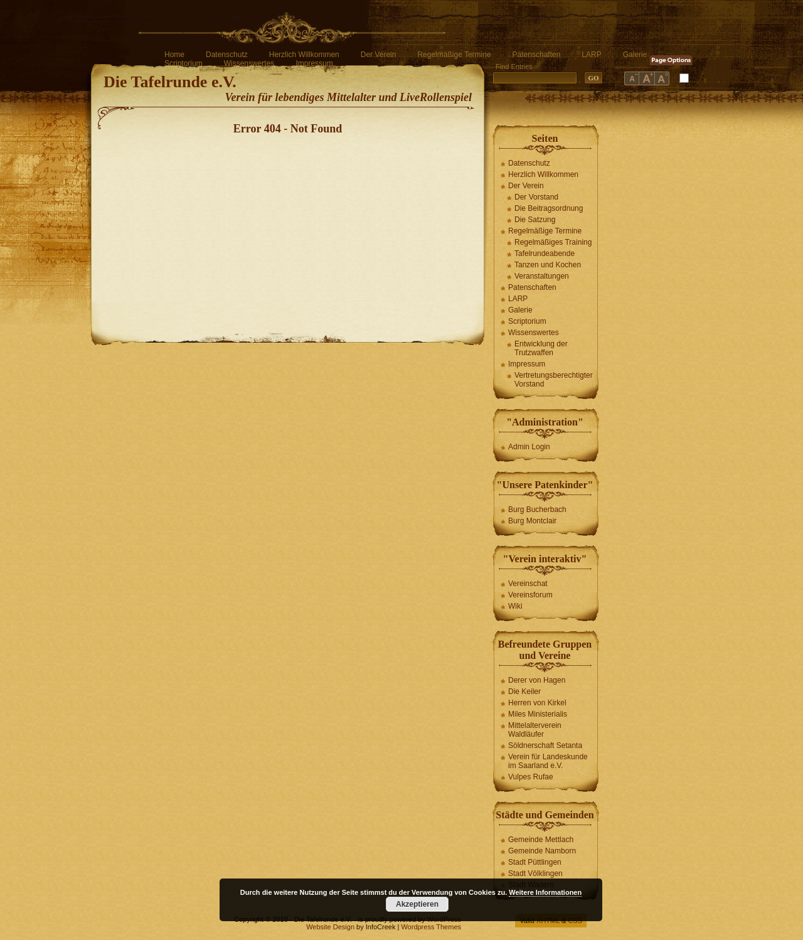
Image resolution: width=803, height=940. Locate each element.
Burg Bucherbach (537, 509)
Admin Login (529, 446)
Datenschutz (227, 54)
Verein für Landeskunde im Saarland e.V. (548, 761)
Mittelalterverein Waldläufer (534, 730)
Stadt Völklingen (535, 873)
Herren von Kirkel (537, 702)
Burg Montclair (532, 520)
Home (174, 54)
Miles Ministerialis (537, 714)
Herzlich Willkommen (304, 54)
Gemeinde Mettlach (540, 839)
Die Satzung (534, 219)
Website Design (330, 927)
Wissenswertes (249, 63)
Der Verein (378, 54)
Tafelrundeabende (544, 253)
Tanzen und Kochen (547, 264)
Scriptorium (183, 63)
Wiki (515, 606)
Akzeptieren (417, 904)
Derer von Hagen (536, 680)
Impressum (313, 63)
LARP (591, 54)
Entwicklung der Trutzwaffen (541, 348)
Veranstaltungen (541, 276)
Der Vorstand (536, 197)
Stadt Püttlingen (534, 862)
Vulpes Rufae (530, 776)
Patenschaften (537, 54)
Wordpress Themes (431, 927)
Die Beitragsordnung (548, 208)
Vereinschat (528, 583)
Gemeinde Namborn (542, 851)
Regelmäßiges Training (553, 242)
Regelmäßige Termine (454, 54)
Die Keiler (524, 691)
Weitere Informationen (545, 892)
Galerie (635, 54)
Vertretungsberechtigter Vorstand (553, 379)
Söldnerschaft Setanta (545, 745)
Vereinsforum (530, 594)
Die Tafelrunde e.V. (170, 82)
